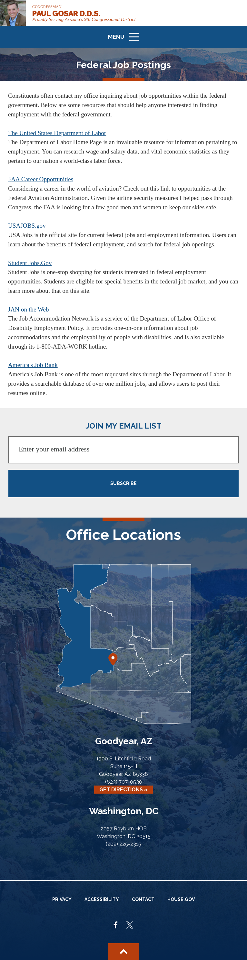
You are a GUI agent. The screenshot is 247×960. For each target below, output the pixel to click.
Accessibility (101, 899)
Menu (125, 39)
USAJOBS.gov (27, 225)
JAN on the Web (28, 309)
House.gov (181, 899)
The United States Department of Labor (57, 133)
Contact (143, 899)
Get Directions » (123, 790)
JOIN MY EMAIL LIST (123, 426)
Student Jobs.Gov (30, 263)
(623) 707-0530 (123, 782)
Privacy (62, 899)
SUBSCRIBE (123, 483)
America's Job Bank (33, 364)
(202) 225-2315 (123, 844)
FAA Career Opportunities (40, 179)
